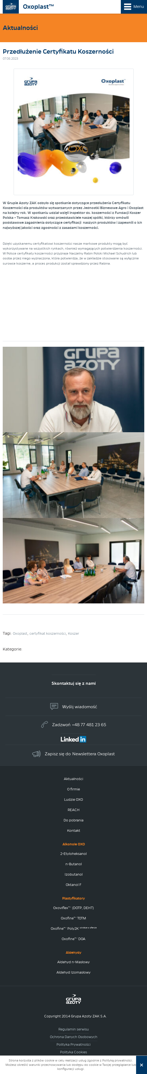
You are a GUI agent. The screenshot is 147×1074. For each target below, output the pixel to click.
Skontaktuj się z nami (74, 683)
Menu (138, 6)
